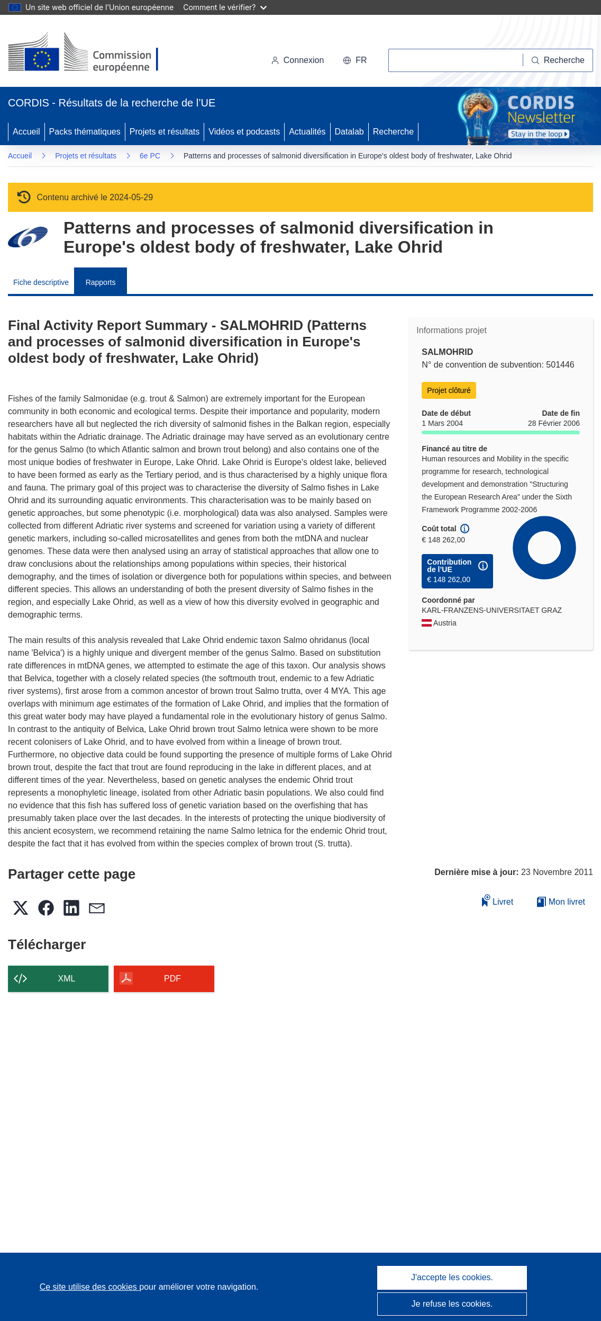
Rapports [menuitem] (101, 282)
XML (67, 978)
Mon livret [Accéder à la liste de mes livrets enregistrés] (561, 902)
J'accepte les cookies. (452, 1277)
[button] (354, 60)
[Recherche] (558, 60)
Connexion (297, 60)
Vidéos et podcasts (244, 131)
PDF (172, 978)
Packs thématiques (85, 131)
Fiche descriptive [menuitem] (41, 282)
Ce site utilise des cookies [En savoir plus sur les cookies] (90, 1286)
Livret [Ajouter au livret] (498, 900)
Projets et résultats (165, 131)
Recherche (393, 131)
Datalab (349, 131)
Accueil (26, 131)
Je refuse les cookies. (452, 1303)
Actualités (307, 131)
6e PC (150, 155)
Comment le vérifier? (224, 7)
